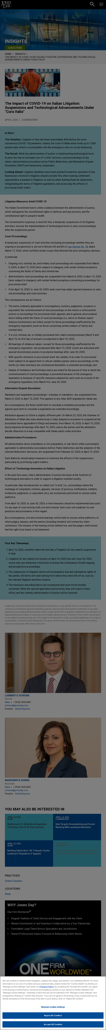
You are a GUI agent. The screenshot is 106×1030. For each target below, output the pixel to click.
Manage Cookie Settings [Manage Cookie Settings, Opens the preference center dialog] (53, 1008)
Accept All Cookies (53, 1026)
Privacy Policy (47, 988)
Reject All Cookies (53, 1017)
